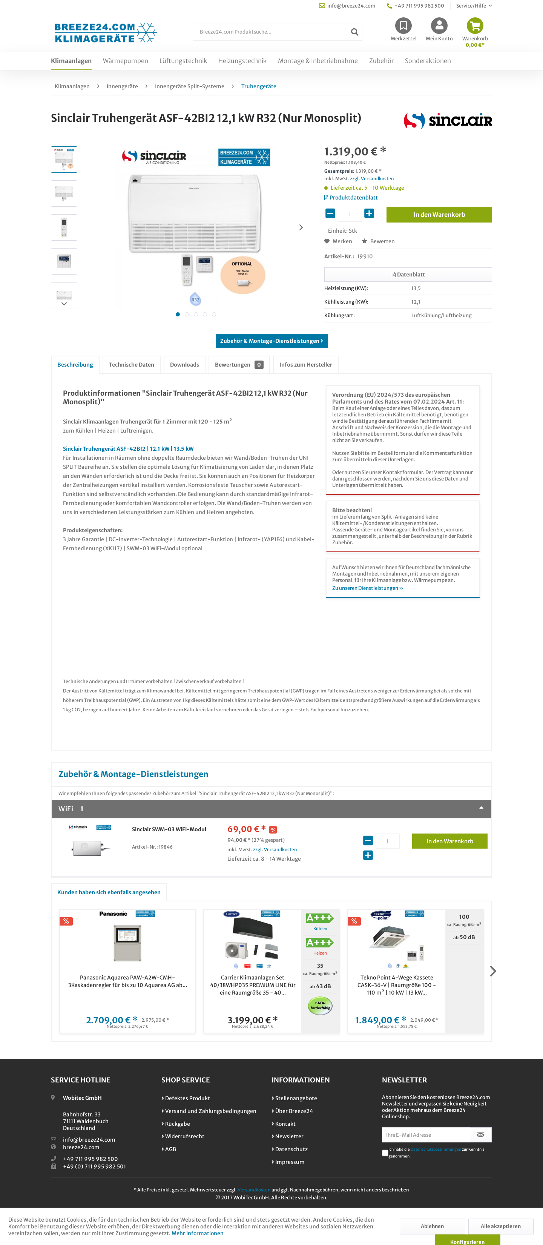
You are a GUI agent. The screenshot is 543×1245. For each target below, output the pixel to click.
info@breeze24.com (89, 1139)
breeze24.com (81, 1147)
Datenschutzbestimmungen (436, 1149)
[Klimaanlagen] (71, 61)
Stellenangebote (294, 1098)
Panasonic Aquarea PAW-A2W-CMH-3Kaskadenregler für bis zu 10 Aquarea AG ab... (127, 981)
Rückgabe (175, 1124)
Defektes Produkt (185, 1098)
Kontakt (284, 1124)
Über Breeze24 (292, 1111)
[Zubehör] (381, 61)
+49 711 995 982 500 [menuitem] (415, 6)
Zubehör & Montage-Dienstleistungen (271, 341)
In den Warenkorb (457, 840)
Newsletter (288, 1136)
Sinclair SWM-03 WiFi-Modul (169, 829)
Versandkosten (254, 1190)
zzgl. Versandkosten (372, 178)
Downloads (184, 364)
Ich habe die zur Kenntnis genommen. (436, 1153)
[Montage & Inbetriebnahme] (318, 61)
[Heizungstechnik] (242, 61)
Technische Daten (131, 364)
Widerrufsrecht (182, 1136)
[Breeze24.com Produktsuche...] (277, 32)
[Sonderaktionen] (428, 61)
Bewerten (378, 241)
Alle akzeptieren (501, 1226)
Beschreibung (75, 364)
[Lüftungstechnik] (183, 61)
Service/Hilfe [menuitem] (471, 6)
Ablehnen (432, 1226)
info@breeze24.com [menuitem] (347, 6)
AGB (168, 1149)
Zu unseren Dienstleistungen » (368, 588)
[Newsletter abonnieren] (481, 1134)
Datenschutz (290, 1149)
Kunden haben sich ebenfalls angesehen (109, 892)
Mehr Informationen (198, 1233)
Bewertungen (239, 365)
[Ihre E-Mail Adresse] (426, 1134)
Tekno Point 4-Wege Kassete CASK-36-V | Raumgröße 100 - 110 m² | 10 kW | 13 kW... (396, 985)
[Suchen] (354, 32)
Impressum (288, 1162)
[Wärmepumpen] (125, 61)
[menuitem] (277, 35)
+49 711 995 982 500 (90, 1159)
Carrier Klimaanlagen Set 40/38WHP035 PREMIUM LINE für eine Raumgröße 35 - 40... (253, 985)
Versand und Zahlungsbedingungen (208, 1111)
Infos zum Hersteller (305, 364)
